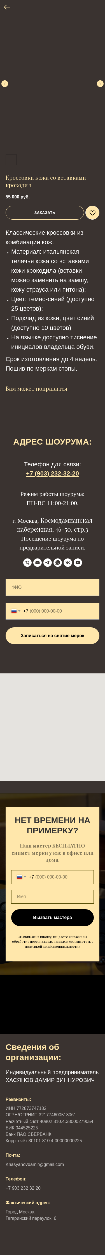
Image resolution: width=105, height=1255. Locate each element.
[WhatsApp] (57, 562)
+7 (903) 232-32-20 (52, 473)
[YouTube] (78, 562)
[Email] (37, 562)
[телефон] (27, 562)
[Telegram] (47, 562)
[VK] (68, 562)
